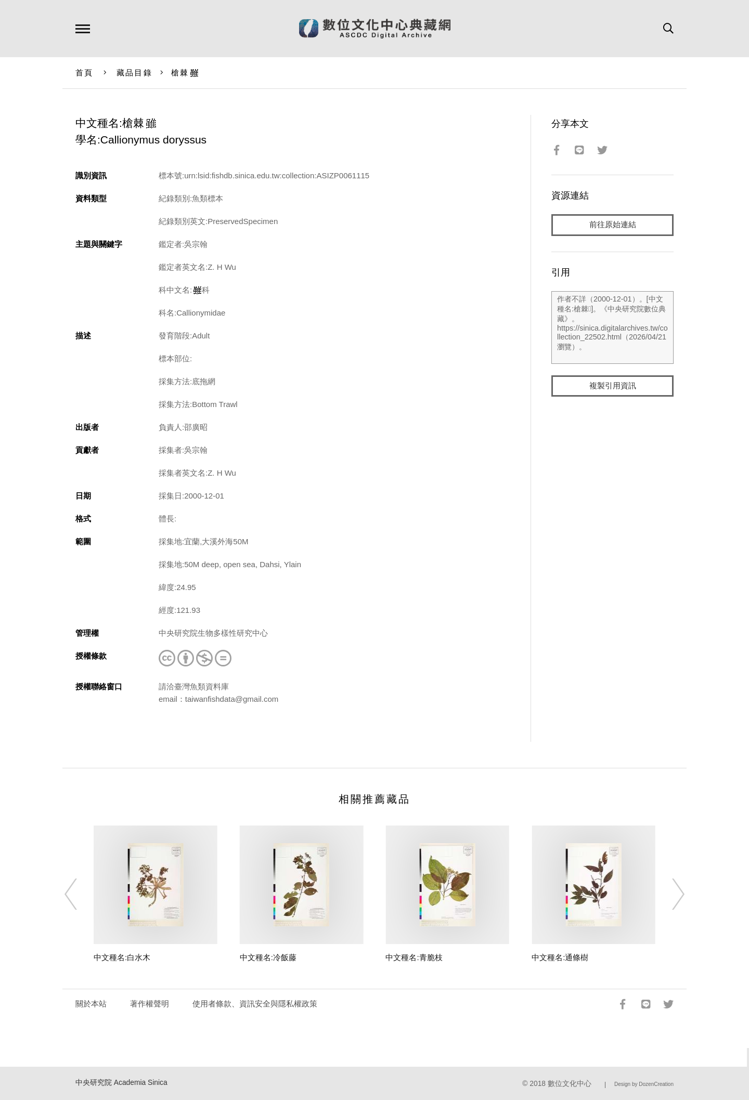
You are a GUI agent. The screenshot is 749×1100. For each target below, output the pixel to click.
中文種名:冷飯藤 (268, 957)
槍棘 (185, 72)
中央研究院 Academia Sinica (121, 1082)
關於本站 (91, 1003)
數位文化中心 (569, 1084)
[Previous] (80, 894)
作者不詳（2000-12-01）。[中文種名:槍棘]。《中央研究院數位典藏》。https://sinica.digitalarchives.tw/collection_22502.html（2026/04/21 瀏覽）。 (612, 327)
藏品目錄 (134, 72)
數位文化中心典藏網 (374, 28)
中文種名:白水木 (122, 957)
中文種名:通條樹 (560, 957)
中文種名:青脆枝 (413, 957)
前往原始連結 (612, 224)
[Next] (669, 894)
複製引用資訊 (612, 386)
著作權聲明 (149, 1003)
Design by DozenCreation (644, 1084)
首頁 (84, 72)
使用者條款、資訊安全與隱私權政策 (254, 1003)
